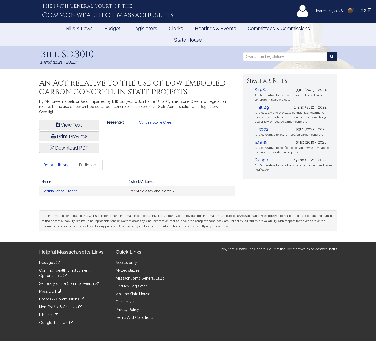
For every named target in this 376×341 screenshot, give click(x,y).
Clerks (176, 28)
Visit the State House (133, 294)
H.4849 (262, 107)
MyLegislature (127, 270)
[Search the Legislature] (332, 56)
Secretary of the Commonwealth (69, 283)
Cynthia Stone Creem (157, 122)
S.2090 (261, 159)
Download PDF (69, 148)
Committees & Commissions (279, 28)
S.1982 (261, 89)
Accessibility (126, 262)
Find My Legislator (131, 286)
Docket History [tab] (55, 165)
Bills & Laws (79, 28)
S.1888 (261, 142)
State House (188, 40)
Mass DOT (50, 291)
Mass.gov (49, 262)
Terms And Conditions (134, 317)
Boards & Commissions (61, 299)
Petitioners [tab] (88, 165)
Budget (112, 28)
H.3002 (261, 129)
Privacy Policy (127, 310)
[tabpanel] (137, 189)
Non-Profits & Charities (60, 307)
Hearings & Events (215, 28)
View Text (69, 125)
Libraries (48, 315)
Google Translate (56, 323)
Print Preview (69, 136)
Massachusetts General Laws (140, 278)
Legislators (144, 28)
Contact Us (125, 302)
